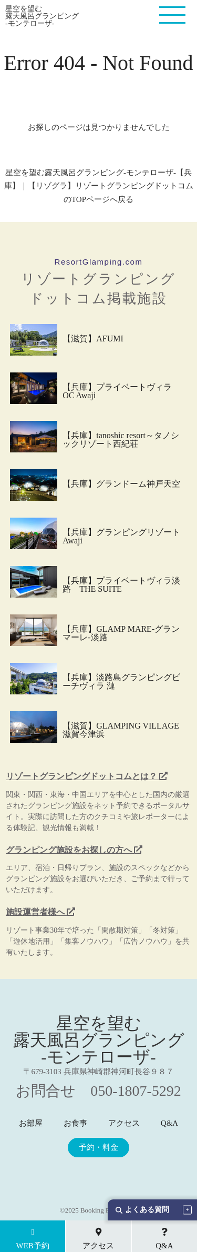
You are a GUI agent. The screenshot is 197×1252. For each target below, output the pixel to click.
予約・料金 (98, 1148)
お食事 (75, 1123)
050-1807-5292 (135, 1091)
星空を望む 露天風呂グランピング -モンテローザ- (42, 16)
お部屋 (31, 1123)
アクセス (124, 1123)
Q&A (169, 1123)
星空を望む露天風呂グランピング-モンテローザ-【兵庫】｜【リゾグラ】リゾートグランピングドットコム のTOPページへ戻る (98, 186)
